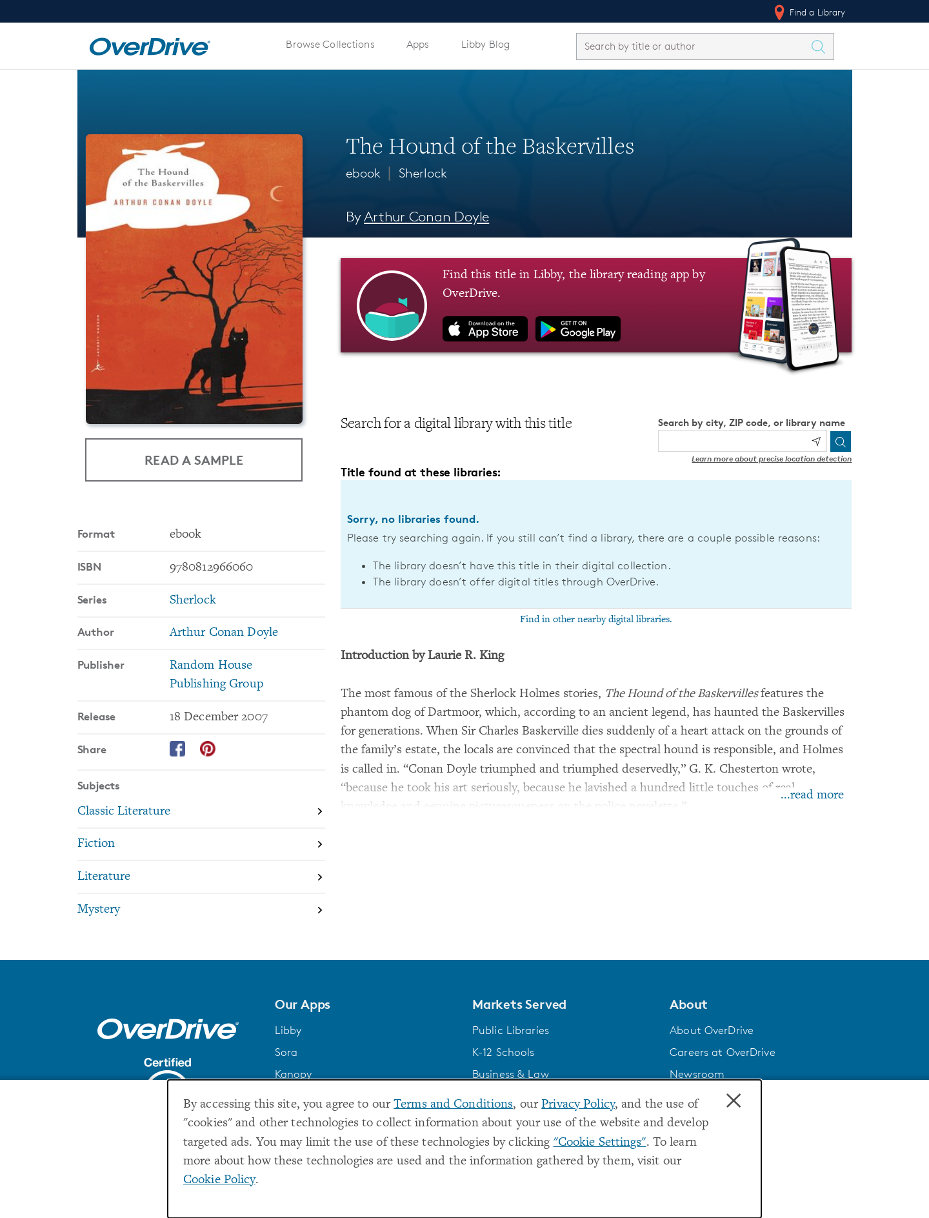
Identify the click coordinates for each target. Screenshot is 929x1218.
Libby (288, 1030)
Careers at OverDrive (722, 1052)
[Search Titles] (822, 46)
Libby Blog (485, 44)
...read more (812, 795)
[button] (366, 1004)
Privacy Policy (578, 1105)
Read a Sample (194, 459)
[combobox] (693, 46)
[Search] (840, 441)
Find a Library (809, 12)
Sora (286, 1052)
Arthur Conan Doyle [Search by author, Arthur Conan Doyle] (426, 216)
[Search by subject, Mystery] (201, 910)
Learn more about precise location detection (772, 458)
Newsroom (697, 1074)
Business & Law (510, 1074)
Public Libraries (510, 1030)
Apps (418, 44)
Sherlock (423, 173)
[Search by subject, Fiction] (201, 845)
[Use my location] (816, 441)
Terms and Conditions (453, 1105)
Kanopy (293, 1074)
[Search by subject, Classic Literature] (201, 812)
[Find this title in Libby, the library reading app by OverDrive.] (596, 305)
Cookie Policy (219, 1180)
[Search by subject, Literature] (201, 877)
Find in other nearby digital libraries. (596, 619)
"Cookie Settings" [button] (600, 1143)
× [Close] (733, 1101)
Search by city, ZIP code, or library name (751, 422)
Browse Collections (330, 44)
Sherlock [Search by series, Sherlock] (193, 600)
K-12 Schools (503, 1052)
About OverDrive (712, 1030)
